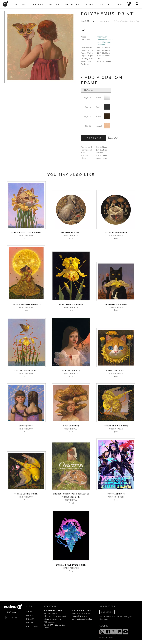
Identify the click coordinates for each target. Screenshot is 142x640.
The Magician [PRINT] (116, 304)
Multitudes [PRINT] (71, 233)
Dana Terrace (71, 568)
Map (63, 616)
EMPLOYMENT (32, 627)
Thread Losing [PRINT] (26, 494)
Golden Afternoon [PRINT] (26, 304)
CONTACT (30, 623)
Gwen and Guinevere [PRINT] (71, 565)
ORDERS (30, 615)
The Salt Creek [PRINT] (26, 371)
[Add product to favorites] (83, 30)
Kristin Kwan (102, 37)
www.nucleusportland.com (83, 619)
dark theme (11, 617)
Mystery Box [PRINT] (116, 233)
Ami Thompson (116, 497)
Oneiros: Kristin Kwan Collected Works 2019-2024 (71, 495)
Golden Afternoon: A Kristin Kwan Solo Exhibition (105, 42)
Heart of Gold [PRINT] (71, 304)
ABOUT (29, 611)
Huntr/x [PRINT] (116, 494)
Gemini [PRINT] (26, 426)
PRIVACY (30, 619)
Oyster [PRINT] (71, 426)
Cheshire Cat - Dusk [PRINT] (26, 233)
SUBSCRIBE (107, 612)
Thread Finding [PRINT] (116, 426)
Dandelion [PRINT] (115, 371)
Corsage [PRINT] (71, 371)
